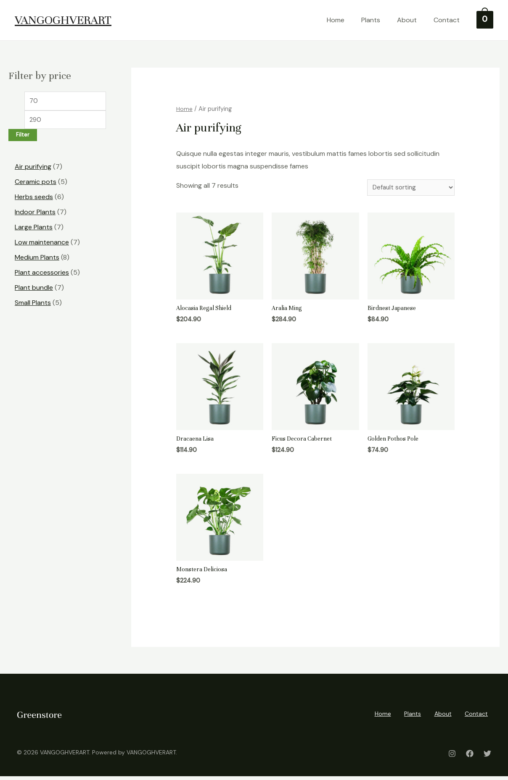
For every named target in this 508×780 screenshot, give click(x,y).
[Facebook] (470, 757)
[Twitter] (487, 757)
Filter (22, 137)
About (411, 20)
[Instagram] (452, 757)
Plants (375, 20)
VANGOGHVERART (63, 20)
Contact (451, 20)
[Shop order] (408, 188)
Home (340, 20)
